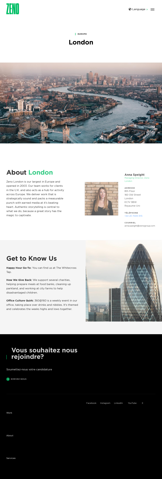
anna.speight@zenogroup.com (140, 226)
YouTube (132, 403)
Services (11, 458)
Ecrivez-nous (16, 379)
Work (9, 413)
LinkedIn (118, 403)
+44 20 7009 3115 (133, 217)
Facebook (91, 403)
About (9, 436)
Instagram (105, 403)
